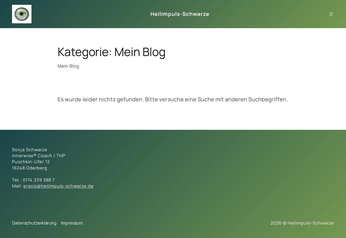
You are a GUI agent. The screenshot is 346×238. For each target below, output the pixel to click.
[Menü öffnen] (331, 14)
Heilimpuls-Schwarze (179, 14)
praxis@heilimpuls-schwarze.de (59, 186)
